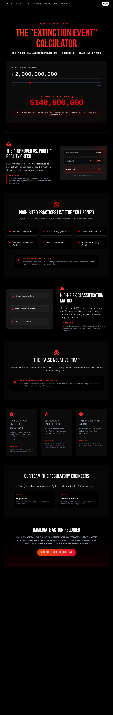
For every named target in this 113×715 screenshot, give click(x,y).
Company (47, 3)
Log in (105, 3)
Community (37, 3)
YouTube (19, 3)
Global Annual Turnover (24, 67)
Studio (27, 3)
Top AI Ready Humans (62, 3)
